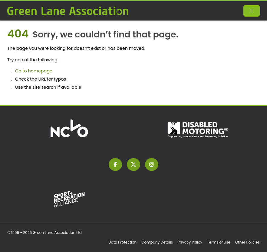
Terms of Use (218, 242)
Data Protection (122, 242)
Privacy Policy (190, 242)
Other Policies (247, 242)
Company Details (157, 242)
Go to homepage (33, 71)
